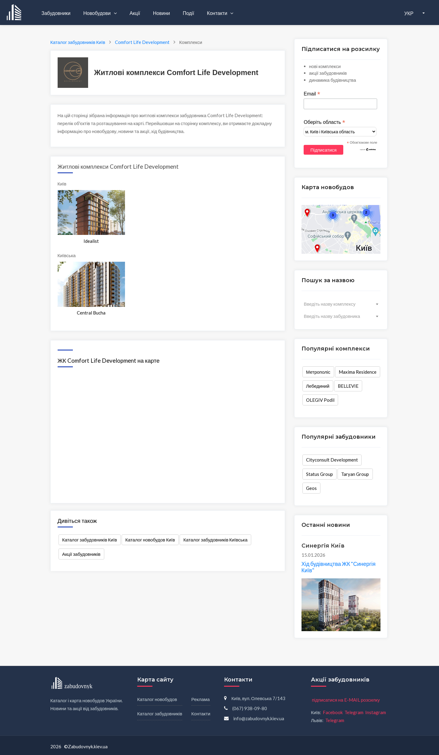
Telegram (353, 712)
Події (188, 13)
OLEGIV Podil (320, 400)
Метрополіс (318, 372)
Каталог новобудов (157, 699)
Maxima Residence (358, 372)
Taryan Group (355, 474)
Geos (311, 488)
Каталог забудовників (159, 713)
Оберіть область (324, 122)
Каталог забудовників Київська (216, 539)
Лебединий (318, 386)
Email (312, 94)
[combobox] (341, 304)
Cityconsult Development (332, 459)
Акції (135, 13)
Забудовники (55, 13)
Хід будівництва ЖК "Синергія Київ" (339, 567)
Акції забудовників (81, 554)
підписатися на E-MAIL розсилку (346, 700)
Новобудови (97, 13)
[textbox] (341, 304)
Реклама (200, 699)
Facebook (333, 712)
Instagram (375, 712)
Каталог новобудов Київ (150, 539)
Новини (161, 13)
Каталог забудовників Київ (89, 539)
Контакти (217, 13)
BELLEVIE (348, 386)
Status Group (319, 474)
